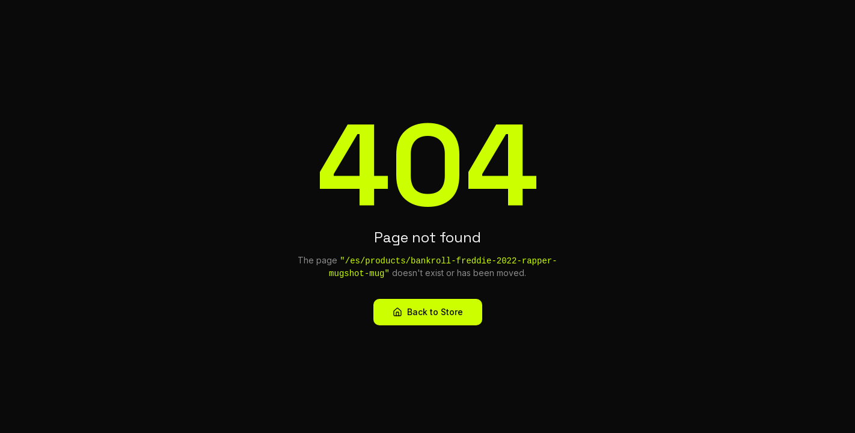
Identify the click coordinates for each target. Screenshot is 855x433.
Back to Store (428, 312)
